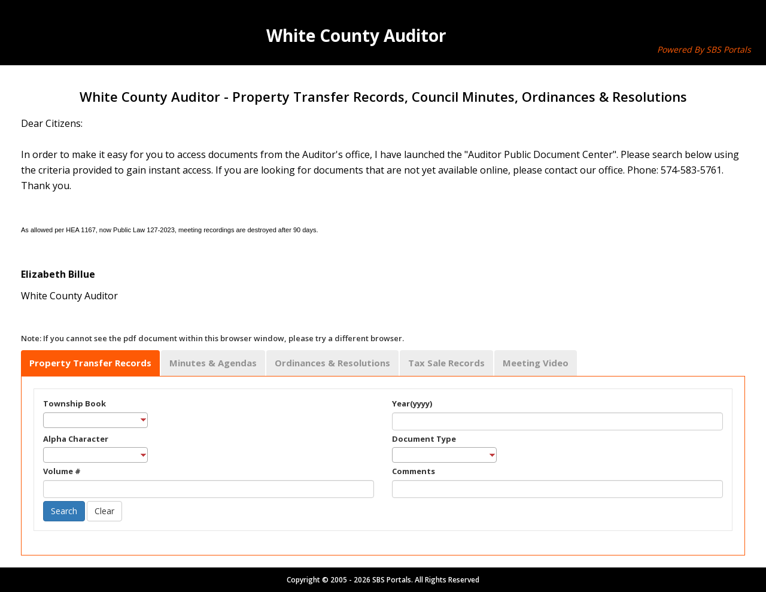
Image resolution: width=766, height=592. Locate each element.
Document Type (424, 438)
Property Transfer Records (90, 363)
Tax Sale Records (446, 363)
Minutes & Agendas (213, 363)
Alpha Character (75, 438)
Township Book (74, 403)
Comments (413, 471)
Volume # (62, 471)
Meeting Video (536, 363)
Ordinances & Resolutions (332, 363)
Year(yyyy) (412, 403)
